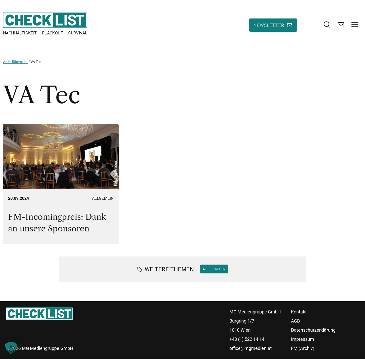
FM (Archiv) (302, 348)
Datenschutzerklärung (313, 330)
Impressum (302, 339)
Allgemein (103, 198)
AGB (295, 321)
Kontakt (299, 311)
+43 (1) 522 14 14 (246, 339)
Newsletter (268, 25)
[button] (11, 348)
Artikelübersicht (15, 62)
